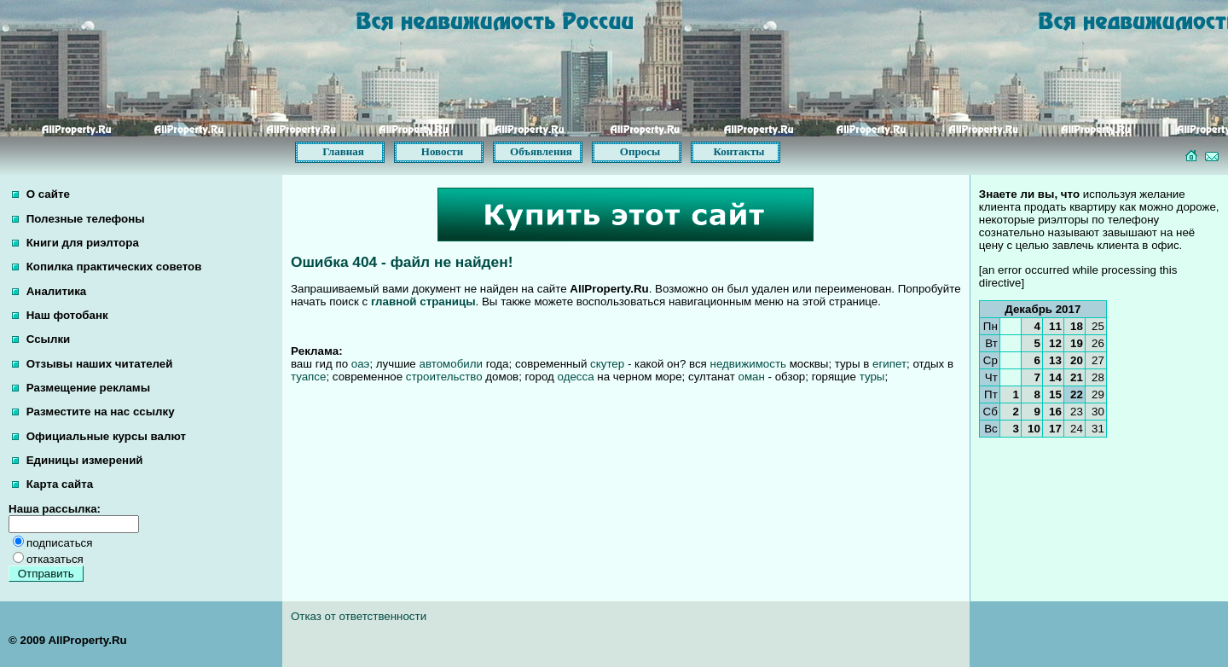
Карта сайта (52, 484)
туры (872, 376)
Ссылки (41, 339)
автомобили (450, 363)
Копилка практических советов (106, 266)
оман (751, 376)
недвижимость (748, 363)
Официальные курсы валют (99, 436)
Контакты (739, 151)
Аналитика (49, 291)
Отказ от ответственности (358, 616)
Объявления (541, 151)
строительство (444, 376)
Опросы (640, 151)
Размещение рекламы (81, 387)
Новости (442, 151)
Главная (343, 151)
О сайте (41, 194)
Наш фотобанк (60, 315)
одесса (576, 376)
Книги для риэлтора (75, 242)
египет (889, 363)
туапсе (308, 376)
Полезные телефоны (78, 218)
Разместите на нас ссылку (93, 411)
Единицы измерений (77, 460)
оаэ (360, 363)
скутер (607, 363)
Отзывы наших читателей (92, 363)
